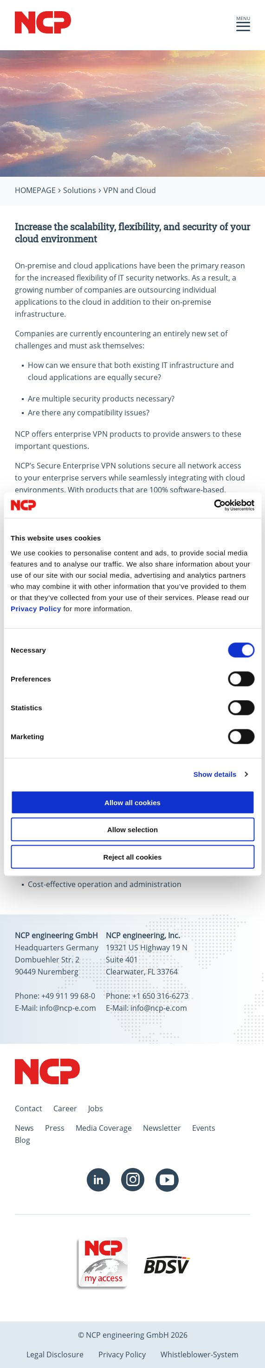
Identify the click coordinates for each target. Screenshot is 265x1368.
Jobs (95, 1108)
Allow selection (132, 830)
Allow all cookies (132, 802)
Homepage (35, 190)
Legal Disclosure (55, 1354)
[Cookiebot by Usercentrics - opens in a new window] (213, 505)
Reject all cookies (132, 857)
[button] (243, 29)
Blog (22, 1140)
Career (65, 1108)
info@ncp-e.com (67, 1008)
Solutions (79, 190)
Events (203, 1128)
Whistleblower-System (200, 1354)
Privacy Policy (36, 608)
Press (55, 1128)
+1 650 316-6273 (160, 996)
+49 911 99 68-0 (68, 996)
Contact (28, 1108)
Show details (215, 774)
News (24, 1128)
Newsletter (162, 1128)
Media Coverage (104, 1128)
